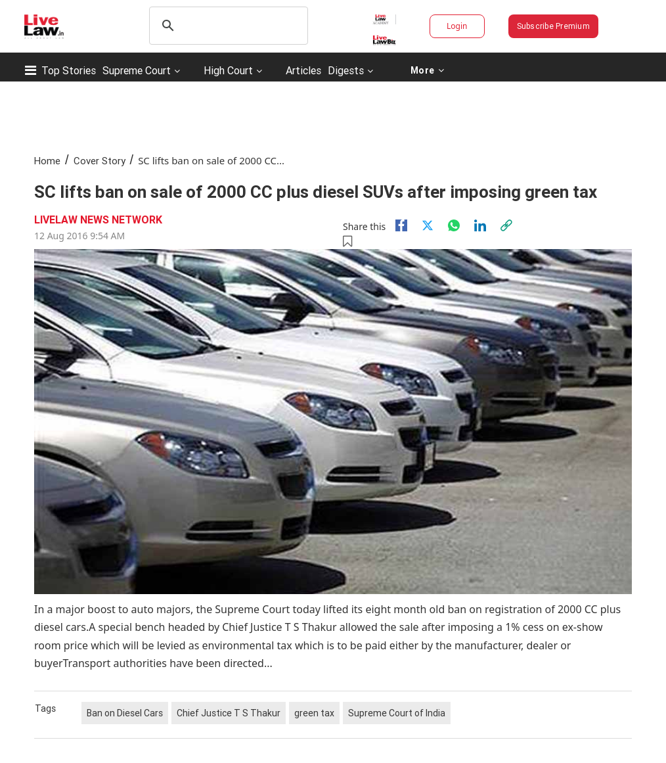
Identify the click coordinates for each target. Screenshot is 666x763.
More (427, 70)
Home (47, 160)
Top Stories (68, 70)
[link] (506, 225)
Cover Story (99, 160)
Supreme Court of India (396, 713)
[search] (227, 26)
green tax (314, 713)
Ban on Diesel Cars (125, 713)
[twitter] (427, 225)
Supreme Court (136, 70)
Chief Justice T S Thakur (228, 713)
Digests (346, 70)
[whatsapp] (454, 225)
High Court (228, 70)
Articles (303, 70)
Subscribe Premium (553, 26)
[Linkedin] (480, 225)
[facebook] (401, 225)
